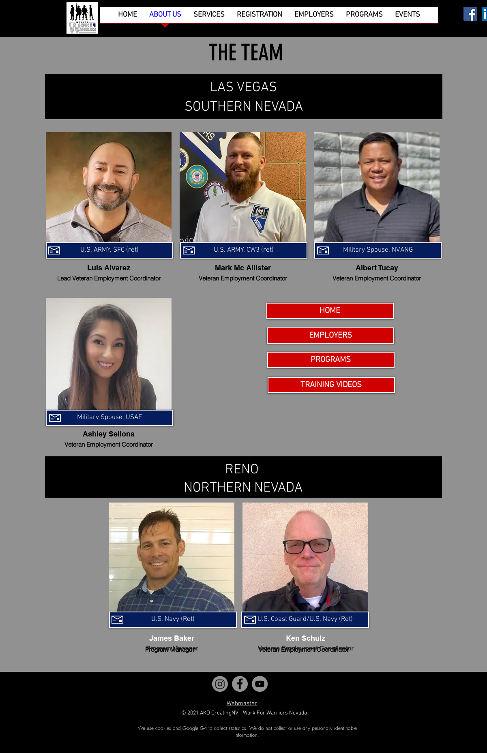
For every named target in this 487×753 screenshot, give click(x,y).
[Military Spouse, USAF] (109, 418)
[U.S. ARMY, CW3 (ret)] (243, 250)
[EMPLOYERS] (330, 335)
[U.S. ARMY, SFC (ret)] (109, 250)
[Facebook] (470, 14)
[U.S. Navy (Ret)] (173, 620)
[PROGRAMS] (331, 360)
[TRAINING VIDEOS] (331, 385)
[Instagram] (220, 684)
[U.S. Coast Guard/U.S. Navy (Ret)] (305, 620)
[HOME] (330, 311)
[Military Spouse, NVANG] (378, 250)
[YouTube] (260, 684)
